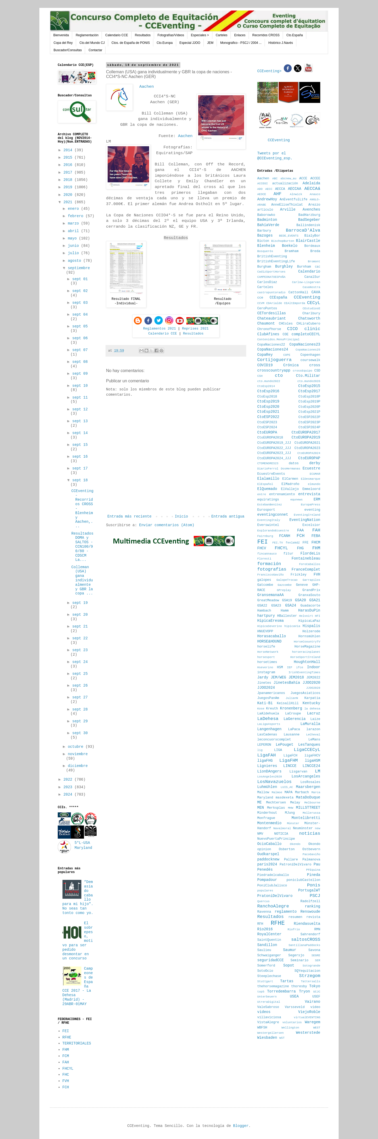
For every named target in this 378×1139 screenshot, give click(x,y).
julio (74, 253)
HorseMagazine (307, 647)
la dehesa (312, 708)
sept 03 (80, 303)
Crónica (291, 365)
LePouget (284, 745)
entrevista (309, 494)
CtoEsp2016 (268, 391)
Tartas (286, 981)
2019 (69, 187)
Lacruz (313, 713)
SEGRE (315, 955)
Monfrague (266, 818)
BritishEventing (272, 256)
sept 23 (80, 650)
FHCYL (68, 1069)
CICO (292, 328)
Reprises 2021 (195, 329)
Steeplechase (269, 976)
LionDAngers (269, 771)
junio (74, 246)
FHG (300, 548)
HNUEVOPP (265, 631)
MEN (260, 808)
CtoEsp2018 (267, 397)
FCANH (284, 536)
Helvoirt (306, 616)
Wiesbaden (267, 1038)
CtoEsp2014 (266, 386)
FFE (305, 543)
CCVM (260, 303)
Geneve (302, 585)
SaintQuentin (269, 940)
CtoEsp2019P (309, 402)
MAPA (288, 792)
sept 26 (80, 685)
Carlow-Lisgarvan (306, 282)
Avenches (311, 209)
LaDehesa (268, 718)
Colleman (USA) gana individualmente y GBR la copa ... (82, 580)
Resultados (143, 35)
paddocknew (268, 859)
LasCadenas (267, 734)
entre (261, 494)
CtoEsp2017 (309, 391)
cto (279, 375)
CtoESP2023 (267, 422)
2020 (69, 195)
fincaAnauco (267, 553)
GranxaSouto (309, 595)
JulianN (292, 698)
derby (314, 463)
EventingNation (304, 520)
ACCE (303, 178)
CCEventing (279, 140)
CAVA (315, 292)
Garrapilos (311, 580)
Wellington (290, 1027)
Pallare (291, 859)
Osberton (287, 849)
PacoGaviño (311, 854)
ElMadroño (290, 484)
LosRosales (310, 782)
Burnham (304, 267)
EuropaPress (310, 504)
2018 (69, 180)
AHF (277, 193)
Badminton (267, 220)
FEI (65, 1031)
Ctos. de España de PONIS (131, 43)
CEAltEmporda (294, 303)
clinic (312, 328)
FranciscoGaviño (270, 574)
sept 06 (80, 338)
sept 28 (80, 709)
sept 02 (80, 291)
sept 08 (80, 362)
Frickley (298, 575)
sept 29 (80, 721)
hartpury (266, 616)
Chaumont (266, 323)
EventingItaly (268, 520)
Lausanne (292, 734)
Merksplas (276, 808)
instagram (266, 672)
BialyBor (312, 236)
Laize (315, 719)
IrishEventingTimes (304, 672)
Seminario (299, 960)
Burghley (284, 266)
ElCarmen (290, 479)
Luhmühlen (267, 787)
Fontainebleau (306, 558)
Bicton (263, 241)
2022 (69, 779)
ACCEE (315, 178)
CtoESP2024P (309, 427)
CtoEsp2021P (309, 412)
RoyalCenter (269, 934)
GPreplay (284, 590)
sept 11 (80, 397)
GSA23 (276, 606)
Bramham (291, 251)
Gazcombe (285, 585)
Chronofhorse (269, 329)
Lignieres (267, 766)
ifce (299, 667)
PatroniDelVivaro (295, 864)
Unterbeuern (267, 996)
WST (282, 1037)
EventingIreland (307, 514)
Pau (317, 864)
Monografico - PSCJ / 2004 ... (240, 43)
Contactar (95, 50)
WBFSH (262, 1028)
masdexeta (284, 798)
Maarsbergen (308, 787)
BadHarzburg (309, 215)
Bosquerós (265, 251)
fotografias (271, 569)
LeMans (314, 739)
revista (313, 917)
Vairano (312, 1002)
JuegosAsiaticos (305, 693)
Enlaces (239, 35)
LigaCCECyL (307, 749)
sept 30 (80, 733)
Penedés (265, 870)
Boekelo (289, 246)
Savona (314, 950)
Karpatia (312, 698)
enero (74, 209)
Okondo (314, 844)
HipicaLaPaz (309, 621)
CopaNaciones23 (304, 344)
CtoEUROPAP (309, 458)
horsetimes (267, 662)
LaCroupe (293, 713)
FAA (300, 530)
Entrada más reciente (129, 516)
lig (259, 750)
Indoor (313, 667)
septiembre (79, 268)
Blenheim (266, 246)
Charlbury (311, 313)
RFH (260, 924)
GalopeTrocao (287, 580)
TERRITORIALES (76, 1043)
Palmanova (311, 859)
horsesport (266, 657)
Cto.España (294, 35)
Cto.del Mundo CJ (92, 43)
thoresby (299, 986)
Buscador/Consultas (68, 50)
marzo (74, 223)
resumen (295, 917)
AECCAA (294, 189)
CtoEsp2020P (309, 407)
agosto (75, 261)
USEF (316, 997)
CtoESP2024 (267, 427)
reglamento (286, 912)
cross (314, 365)
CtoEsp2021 (268, 412)
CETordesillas (271, 313)
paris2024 (267, 864)
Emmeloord (311, 489)
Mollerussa (311, 812)
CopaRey (265, 355)
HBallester (287, 616)
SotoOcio (265, 971)
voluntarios (292, 1022)
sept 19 (80, 603)
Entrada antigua (227, 516)
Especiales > (200, 35)
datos (294, 463)
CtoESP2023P (309, 422)
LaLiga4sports (268, 724)
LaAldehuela (268, 713)
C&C (317, 266)
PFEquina (313, 869)
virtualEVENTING (307, 1017)
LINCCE (289, 766)
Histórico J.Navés (280, 43)
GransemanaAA (270, 595)
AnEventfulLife (293, 199)
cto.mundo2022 (268, 381)
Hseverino (265, 667)
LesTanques (309, 745)
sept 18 (80, 480)
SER (317, 960)
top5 (260, 991)
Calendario (309, 271)
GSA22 (262, 606)
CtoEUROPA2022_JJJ (274, 448)
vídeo (315, 1007)
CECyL (313, 302)
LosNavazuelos (274, 781)
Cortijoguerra (274, 359)
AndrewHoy (267, 199)
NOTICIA (281, 834)
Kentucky (311, 703)
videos (263, 1012)
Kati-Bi (265, 703)
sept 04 (80, 314)
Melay (295, 802)
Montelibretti (306, 818)
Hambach (264, 611)
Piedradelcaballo (273, 875)
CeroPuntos (267, 308)
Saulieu (264, 950)
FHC (65, 1075)
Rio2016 (265, 929)
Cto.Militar (308, 376)
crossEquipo (302, 370)
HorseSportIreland (305, 657)
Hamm (284, 611)
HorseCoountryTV (307, 641)
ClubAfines (268, 334)
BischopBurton (282, 241)
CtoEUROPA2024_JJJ (274, 458)
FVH (65, 1081)
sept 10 (80, 386)
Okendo (295, 844)
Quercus (263, 901)
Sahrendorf (310, 934)
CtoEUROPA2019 (306, 437)
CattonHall (298, 292)
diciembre (78, 766)
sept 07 (80, 350)
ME (259, 802)
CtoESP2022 (268, 417)
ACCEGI (262, 183)
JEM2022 (313, 678)
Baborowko (266, 215)
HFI (317, 616)
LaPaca (294, 729)
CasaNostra (311, 287)
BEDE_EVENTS (288, 235)
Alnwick (296, 194)
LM (317, 771)
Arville (288, 209)
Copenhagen (310, 355)
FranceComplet (306, 569)
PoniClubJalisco (272, 885)
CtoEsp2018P (309, 397)
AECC (268, 189)
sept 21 (80, 626)
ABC (274, 178)
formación (269, 563)
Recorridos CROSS (266, 35)
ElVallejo (290, 489)
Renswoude (310, 912)
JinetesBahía (287, 683)
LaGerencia (295, 719)
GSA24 (290, 605)
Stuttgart (265, 981)
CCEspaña (278, 297)
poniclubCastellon (303, 880)
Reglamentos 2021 (159, 329)
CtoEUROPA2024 (308, 453)
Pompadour (267, 880)
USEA (294, 996)
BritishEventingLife (276, 261)
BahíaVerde (268, 225)
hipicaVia (292, 626)
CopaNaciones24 (272, 349)
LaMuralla (310, 724)
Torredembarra (281, 991)
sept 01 (80, 279)
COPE (286, 355)
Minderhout (267, 813)
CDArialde (274, 303)
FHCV (261, 548)
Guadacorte (310, 606)
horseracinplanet (306, 652)
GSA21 (314, 600)
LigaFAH (266, 755)
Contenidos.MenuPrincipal (278, 339)
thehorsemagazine (273, 986)
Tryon (304, 991)
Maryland (265, 798)
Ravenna (264, 912)
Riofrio (293, 929)
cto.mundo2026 (308, 381)
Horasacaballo (271, 636)
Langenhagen (269, 729)
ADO (259, 189)
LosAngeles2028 (269, 776)
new (317, 828)
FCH (65, 1087)
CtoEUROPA (267, 432)
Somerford (266, 966)
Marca (315, 792)
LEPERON (264, 745)
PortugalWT (309, 890)
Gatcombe (265, 585)
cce (260, 298)
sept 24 (80, 662)
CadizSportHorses (271, 271)
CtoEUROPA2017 (306, 432)
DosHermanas (290, 468)
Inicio (181, 516)
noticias (309, 833)
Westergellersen (270, 1032)
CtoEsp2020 (268, 407)
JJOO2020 (311, 683)
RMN (317, 929)
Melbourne (312, 802)
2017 (69, 172)
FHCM (315, 542)
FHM (65, 1050)
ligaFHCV (312, 755)
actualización (285, 183)
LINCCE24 (311, 766)
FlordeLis (310, 553)
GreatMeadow (268, 600)
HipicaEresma (270, 621)
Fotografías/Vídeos (171, 35)
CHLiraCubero (308, 324)
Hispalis (311, 626)
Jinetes (264, 683)
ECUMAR (315, 474)
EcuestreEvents (271, 474)
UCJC (316, 991)
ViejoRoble (309, 1012)
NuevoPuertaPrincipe (276, 839)
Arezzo (314, 205)
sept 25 (80, 674)
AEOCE (261, 194)
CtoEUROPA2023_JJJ (274, 453)
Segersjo (296, 955)
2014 (69, 150)
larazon (313, 729)
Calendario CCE (116, 35)
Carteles (222, 35)
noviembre (78, 754)
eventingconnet (272, 515)
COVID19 (265, 365)
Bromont (314, 261)
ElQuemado (267, 489)
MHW (290, 807)
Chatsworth (309, 318)
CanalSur (312, 277)
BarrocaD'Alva (303, 230)
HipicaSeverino (269, 626)
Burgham (264, 267)
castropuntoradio (271, 292)
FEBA (315, 536)
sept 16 (80, 456)
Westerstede (308, 1033)
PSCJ (315, 895)
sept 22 (80, 638)
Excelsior (311, 525)
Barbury (264, 231)
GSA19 (287, 600)
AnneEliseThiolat (287, 205)
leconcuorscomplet (274, 739)
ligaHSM (312, 761)
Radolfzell (310, 901)
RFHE (66, 1037)
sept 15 (80, 445)
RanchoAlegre (273, 906)
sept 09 (80, 374)
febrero (76, 216)
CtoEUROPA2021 (307, 443)
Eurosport (266, 510)
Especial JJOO (190, 43)
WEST (316, 1027)
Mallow (263, 792)
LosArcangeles (306, 776)
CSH (259, 376)
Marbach (302, 792)
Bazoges (265, 235)
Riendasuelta (307, 924)
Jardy (262, 677)
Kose (260, 708)
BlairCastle (308, 241)
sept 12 (80, 409)
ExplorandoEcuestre (273, 530)
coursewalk (310, 360)
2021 (69, 202)
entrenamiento (282, 494)
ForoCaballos (309, 564)
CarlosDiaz (267, 282)
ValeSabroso (268, 1007)
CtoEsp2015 (309, 386)
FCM (65, 1056)
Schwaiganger (269, 955)
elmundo (314, 484)
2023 (69, 787)
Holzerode (311, 631)
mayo (73, 238)
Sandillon (267, 945)
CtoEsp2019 (268, 401)
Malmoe (277, 792)
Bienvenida (61, 35)
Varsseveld (295, 1007)
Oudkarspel (268, 854)
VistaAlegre (268, 1022)
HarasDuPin (309, 610)
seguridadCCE (270, 960)
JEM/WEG (278, 677)
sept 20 (80, 615)
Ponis (313, 885)
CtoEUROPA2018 (270, 438)
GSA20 (300, 600)
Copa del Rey (63, 43)
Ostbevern (311, 849)
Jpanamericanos (271, 693)
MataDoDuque (308, 797)
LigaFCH (290, 755)
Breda (315, 251)
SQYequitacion (307, 971)
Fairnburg (265, 536)
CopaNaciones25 (308, 349)
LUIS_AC (287, 787)
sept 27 (80, 697)
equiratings (268, 499)
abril (74, 231)
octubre (76, 747)
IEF (289, 667)
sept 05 (80, 326)
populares (265, 890)
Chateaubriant (271, 318)
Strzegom (309, 975)
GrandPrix (311, 590)
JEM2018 (296, 677)
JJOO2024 (266, 688)
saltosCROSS (305, 939)
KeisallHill (288, 703)
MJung (290, 813)
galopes (264, 580)
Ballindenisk (308, 225)
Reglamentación (87, 35)
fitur (288, 554)
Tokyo (314, 986)
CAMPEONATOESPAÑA (271, 277)
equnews (296, 499)
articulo (265, 210)
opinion (264, 849)
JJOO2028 (313, 687)
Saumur (289, 950)
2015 (69, 157)
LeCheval (313, 734)
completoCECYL (306, 334)
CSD (317, 371)
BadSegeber (309, 220)
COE (285, 334)
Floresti (264, 558)
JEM (210, 43)
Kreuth (272, 708)
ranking (312, 906)
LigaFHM (288, 760)
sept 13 (80, 421)
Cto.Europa (165, 43)
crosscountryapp (273, 370)
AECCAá (312, 188)
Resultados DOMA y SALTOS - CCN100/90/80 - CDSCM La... (82, 546)
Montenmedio (269, 823)
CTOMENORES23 (268, 463)
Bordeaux (312, 246)
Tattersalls (310, 981)
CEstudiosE (311, 308)
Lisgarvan (298, 772)
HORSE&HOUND (269, 641)
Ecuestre (311, 468)
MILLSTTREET (308, 808)
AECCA (280, 189)
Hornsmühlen (309, 636)
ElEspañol (265, 484)
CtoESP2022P (309, 417)
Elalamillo (268, 479)
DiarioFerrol (268, 468)
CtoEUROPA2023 (307, 448)
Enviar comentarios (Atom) (166, 525)
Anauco (315, 194)
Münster (293, 823)
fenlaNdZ (293, 542)
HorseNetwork (268, 652)
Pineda (313, 875)
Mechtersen (276, 802)
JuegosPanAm (268, 698)
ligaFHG (265, 761)
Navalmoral (282, 828)
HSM (280, 667)
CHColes (286, 324)
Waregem (312, 1022)
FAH (65, 1062)
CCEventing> (270, 71)
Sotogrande (311, 965)
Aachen (146, 86)
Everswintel (268, 525)
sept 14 (80, 433)
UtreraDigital (268, 1002)
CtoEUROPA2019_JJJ (274, 443)
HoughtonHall (307, 662)
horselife (266, 647)
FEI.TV (277, 542)
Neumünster (303, 828)
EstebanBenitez (269, 504)
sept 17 (80, 468)
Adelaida (311, 183)
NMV (260, 834)
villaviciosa (269, 1017)
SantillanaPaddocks (304, 945)
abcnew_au (288, 178)
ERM (317, 499)
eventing (312, 510)
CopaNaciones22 (271, 345)
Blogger (241, 1126)
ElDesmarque (310, 478)
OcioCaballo (269, 844)
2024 (69, 794)
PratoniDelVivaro (274, 896)
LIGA (278, 750)
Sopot (288, 965)
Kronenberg (291, 708)
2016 (69, 165)
